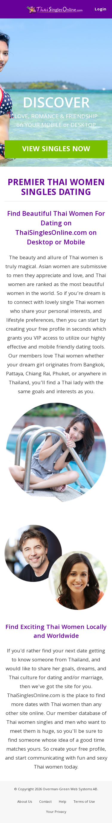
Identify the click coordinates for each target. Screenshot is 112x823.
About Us (24, 802)
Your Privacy (56, 812)
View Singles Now (56, 150)
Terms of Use (84, 802)
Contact (45, 802)
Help (62, 802)
